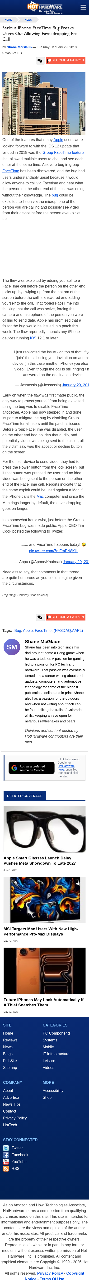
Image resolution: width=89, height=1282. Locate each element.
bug (55, 195)
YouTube (19, 1162)
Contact (9, 1111)
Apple (58, 140)
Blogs (8, 1054)
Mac (40, 496)
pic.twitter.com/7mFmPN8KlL (53, 551)
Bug (17, 631)
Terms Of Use (52, 1279)
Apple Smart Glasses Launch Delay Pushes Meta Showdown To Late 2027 (40, 861)
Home (8, 1033)
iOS (33, 338)
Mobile (48, 1047)
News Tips (12, 1104)
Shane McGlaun (43, 641)
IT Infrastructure (56, 1054)
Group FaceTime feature (63, 153)
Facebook (20, 1155)
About (8, 1091)
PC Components (56, 1033)
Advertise (11, 1097)
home (8, 19)
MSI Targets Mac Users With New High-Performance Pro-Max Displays (41, 931)
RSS (15, 1169)
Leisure (49, 1061)
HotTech (10, 1125)
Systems (50, 1040)
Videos (48, 1068)
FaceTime (10, 171)
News (28, 19)
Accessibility (53, 1091)
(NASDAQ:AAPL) (68, 631)
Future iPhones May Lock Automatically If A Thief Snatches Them (44, 1002)
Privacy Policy (15, 1118)
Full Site (10, 1061)
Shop (47, 1097)
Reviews (10, 1040)
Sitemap (10, 1068)
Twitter (17, 1148)
